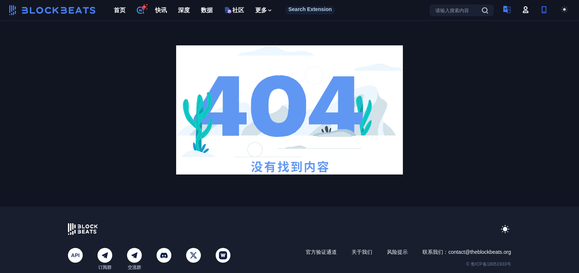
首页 (120, 10)
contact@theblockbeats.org (479, 252)
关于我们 (362, 252)
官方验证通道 (321, 252)
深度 (184, 10)
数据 (207, 10)
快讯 (161, 10)
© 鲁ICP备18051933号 (488, 264)
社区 (234, 10)
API (75, 255)
